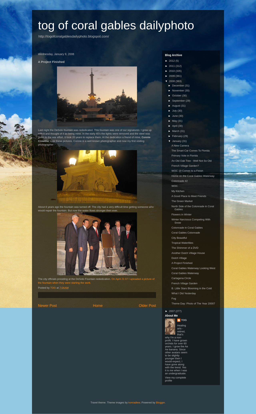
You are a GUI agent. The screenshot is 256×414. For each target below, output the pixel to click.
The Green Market (182, 201)
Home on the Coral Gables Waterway (192, 175)
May (175, 120)
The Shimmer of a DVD (184, 247)
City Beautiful (179, 237)
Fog (173, 298)
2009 (172, 75)
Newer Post (47, 306)
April (175, 125)
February (177, 136)
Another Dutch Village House (188, 253)
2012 (172, 60)
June (175, 115)
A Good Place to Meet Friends (188, 196)
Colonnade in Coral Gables (187, 227)
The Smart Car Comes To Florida (190, 150)
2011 (172, 65)
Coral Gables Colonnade (185, 232)
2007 (172, 311)
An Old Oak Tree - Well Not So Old (191, 160)
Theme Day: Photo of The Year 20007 (193, 303)
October (177, 95)
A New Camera (180, 145)
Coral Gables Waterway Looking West (193, 268)
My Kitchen (177, 191)
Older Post (147, 306)
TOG (184, 320)
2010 (172, 70)
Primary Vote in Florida (184, 155)
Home (98, 306)
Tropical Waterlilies (182, 242)
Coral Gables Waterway (185, 273)
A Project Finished (181, 262)
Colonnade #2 (179, 180)
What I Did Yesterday (183, 293)
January (177, 141)
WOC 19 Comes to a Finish (187, 170)
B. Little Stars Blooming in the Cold (191, 288)
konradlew (134, 402)
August (176, 105)
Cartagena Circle (181, 278)
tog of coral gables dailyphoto (116, 25)
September (179, 100)
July (175, 110)
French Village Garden (184, 283)
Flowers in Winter (181, 214)
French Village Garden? (185, 165)
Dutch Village (179, 258)
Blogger (160, 402)
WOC (174, 185)
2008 (172, 81)
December (178, 85)
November (178, 90)
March (176, 131)
